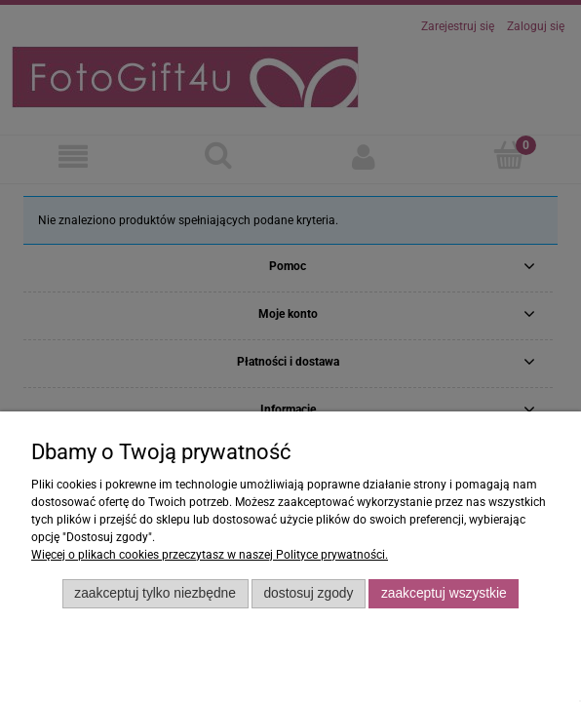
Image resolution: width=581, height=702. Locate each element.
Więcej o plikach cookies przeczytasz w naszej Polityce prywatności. (209, 555)
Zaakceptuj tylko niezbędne (155, 593)
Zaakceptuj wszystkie (444, 593)
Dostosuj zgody (308, 593)
